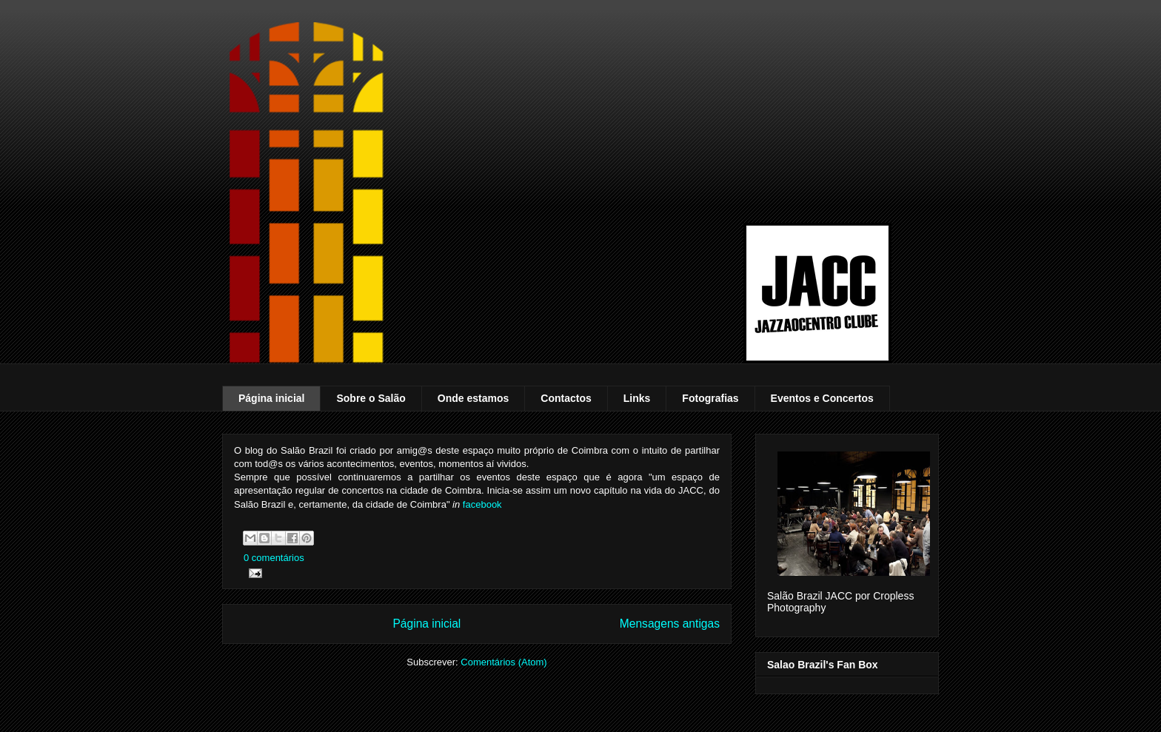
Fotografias (710, 398)
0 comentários (274, 557)
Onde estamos (473, 398)
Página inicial (271, 398)
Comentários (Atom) (503, 662)
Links (637, 398)
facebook (482, 504)
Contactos (566, 398)
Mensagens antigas (670, 623)
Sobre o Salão (370, 398)
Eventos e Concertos (822, 398)
